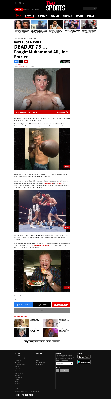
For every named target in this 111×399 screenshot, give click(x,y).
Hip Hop (42, 16)
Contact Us (38, 356)
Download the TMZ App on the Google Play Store (84, 362)
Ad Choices (17, 362)
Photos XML (18, 386)
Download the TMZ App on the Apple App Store (84, 357)
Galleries (17, 379)
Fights (48, 341)
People (16, 381)
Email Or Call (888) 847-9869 (31, 9)
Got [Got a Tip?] (19, 9)
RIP (26, 341)
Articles (17, 366)
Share (23, 305)
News (18, 16)
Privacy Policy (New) (20, 358)
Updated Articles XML (20, 373)
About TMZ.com (19, 356)
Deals (90, 16)
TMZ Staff (18, 64)
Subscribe (71, 363)
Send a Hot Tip (39, 358)
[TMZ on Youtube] (20, 3)
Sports (29, 16)
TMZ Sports (56, 341)
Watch (55, 16)
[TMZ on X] (18, 2)
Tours (79, 16)
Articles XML (18, 368)
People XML (18, 384)
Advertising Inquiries (40, 362)
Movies (31, 341)
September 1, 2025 (23, 66)
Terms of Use (18, 360)
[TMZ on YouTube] (64, 370)
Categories (17, 375)
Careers (37, 360)
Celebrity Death (39, 341)
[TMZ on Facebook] (15, 2)
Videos (16, 388)
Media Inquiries (39, 364)
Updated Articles (19, 371)
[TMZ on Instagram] (23, 2)
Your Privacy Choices (20, 364)
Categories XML (19, 377)
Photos (67, 16)
